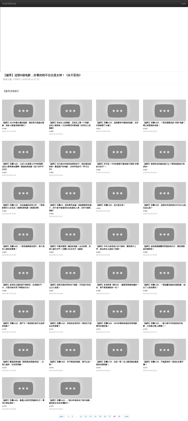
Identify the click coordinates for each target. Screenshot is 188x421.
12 (86, 416)
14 (95, 416)
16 (105, 416)
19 (119, 416)
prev (61, 416)
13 (90, 416)
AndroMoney (9, 3)
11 (81, 416)
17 (110, 416)
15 (100, 416)
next (126, 416)
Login (183, 3)
